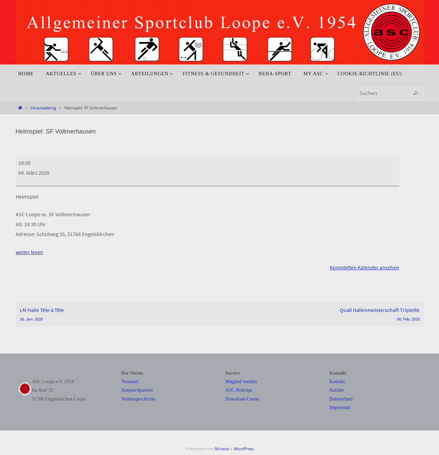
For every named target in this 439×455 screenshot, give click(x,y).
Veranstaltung (43, 107)
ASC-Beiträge (238, 390)
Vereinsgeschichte (138, 398)
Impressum (340, 407)
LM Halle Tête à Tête (118, 314)
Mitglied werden (241, 381)
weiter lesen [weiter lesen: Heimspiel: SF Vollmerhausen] (29, 252)
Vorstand (129, 381)
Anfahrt (337, 390)
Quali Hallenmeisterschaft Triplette (322, 314)
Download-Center (242, 398)
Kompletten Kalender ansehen (364, 267)
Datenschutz (341, 398)
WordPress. (244, 448)
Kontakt (337, 381)
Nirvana (221, 448)
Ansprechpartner (137, 390)
